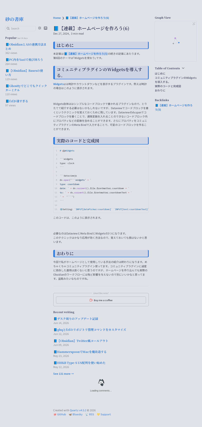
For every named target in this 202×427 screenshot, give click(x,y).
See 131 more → (63, 374)
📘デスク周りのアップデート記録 (76, 318)
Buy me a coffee (101, 300)
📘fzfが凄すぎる (17, 101)
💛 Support (104, 414)
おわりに (160, 90)
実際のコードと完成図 (168, 86)
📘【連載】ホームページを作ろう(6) (87, 18)
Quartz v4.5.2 (78, 410)
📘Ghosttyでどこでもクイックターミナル (26, 88)
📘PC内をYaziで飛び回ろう (24, 59)
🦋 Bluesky (76, 414)
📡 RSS (89, 414)
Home (57, 18)
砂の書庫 (14, 19)
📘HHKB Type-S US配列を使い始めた (80, 362)
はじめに (160, 73)
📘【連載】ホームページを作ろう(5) (86, 54)
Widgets (59, 84)
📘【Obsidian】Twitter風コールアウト (81, 341)
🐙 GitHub (59, 414)
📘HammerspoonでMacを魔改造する (80, 351)
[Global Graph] (194, 24)
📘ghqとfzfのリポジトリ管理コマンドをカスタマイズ (90, 329)
